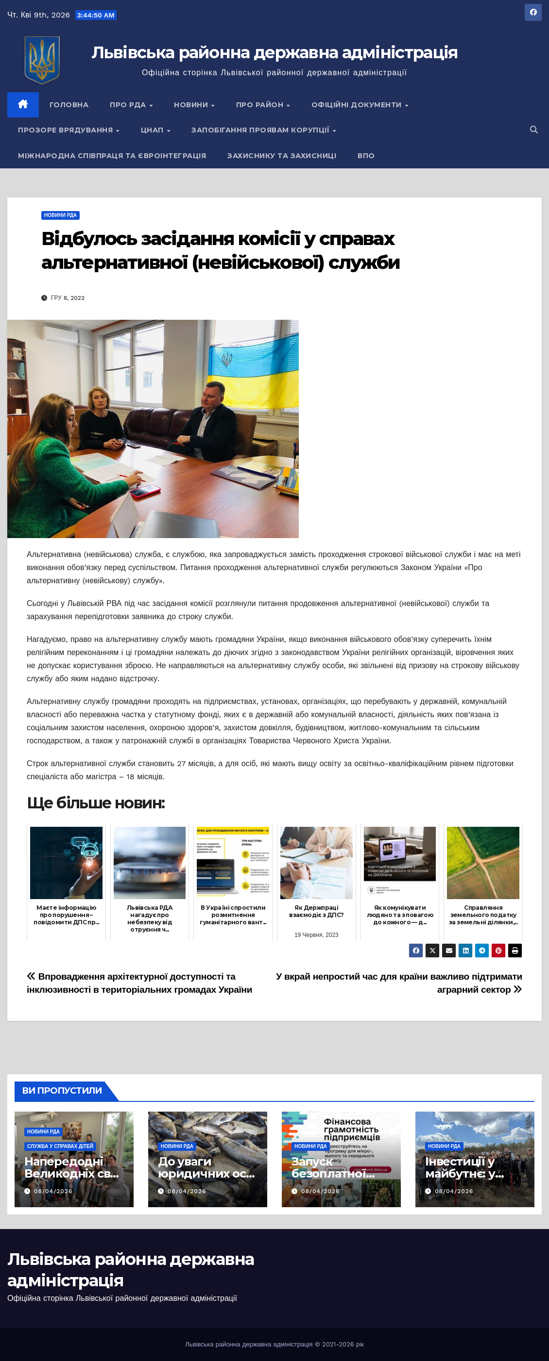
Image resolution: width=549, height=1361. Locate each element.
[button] (534, 129)
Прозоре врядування (66, 130)
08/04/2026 (53, 1191)
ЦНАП (153, 130)
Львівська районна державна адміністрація (274, 52)
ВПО (366, 155)
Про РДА (129, 104)
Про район (261, 104)
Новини (192, 104)
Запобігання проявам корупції (261, 130)
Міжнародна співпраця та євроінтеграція (112, 155)
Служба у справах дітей (60, 1146)
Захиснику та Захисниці (281, 155)
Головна (69, 104)
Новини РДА (60, 215)
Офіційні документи (357, 104)
